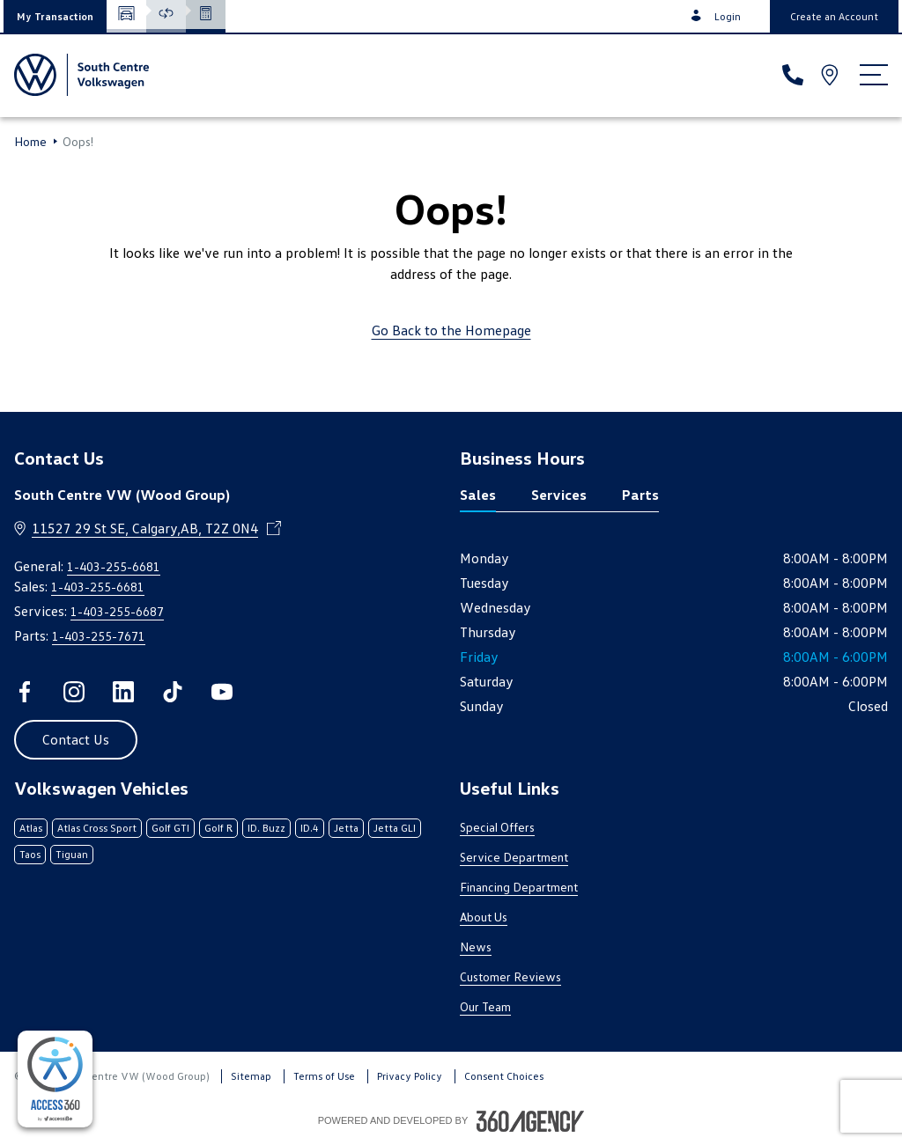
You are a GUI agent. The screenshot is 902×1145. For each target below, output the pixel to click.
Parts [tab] (640, 494)
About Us (483, 916)
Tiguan (71, 854)
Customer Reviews (510, 976)
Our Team (485, 1006)
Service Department (514, 856)
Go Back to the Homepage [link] (451, 330)
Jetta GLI (394, 827)
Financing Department (519, 886)
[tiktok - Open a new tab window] (172, 691)
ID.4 (309, 827)
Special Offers (497, 826)
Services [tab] (559, 494)
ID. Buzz (266, 827)
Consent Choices (503, 1076)
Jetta (346, 827)
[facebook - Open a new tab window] (24, 691)
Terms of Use (324, 1076)
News (476, 946)
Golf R (218, 827)
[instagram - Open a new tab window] (74, 691)
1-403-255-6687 (117, 611)
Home (30, 142)
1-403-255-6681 (113, 566)
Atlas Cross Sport (97, 827)
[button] (55, 16)
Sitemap (251, 1076)
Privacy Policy (409, 1076)
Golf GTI (170, 827)
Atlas (30, 827)
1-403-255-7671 (98, 635)
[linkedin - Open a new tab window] (123, 691)
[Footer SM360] (530, 1121)
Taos (30, 854)
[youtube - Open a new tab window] (222, 691)
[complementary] (55, 1079)
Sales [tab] (478, 494)
